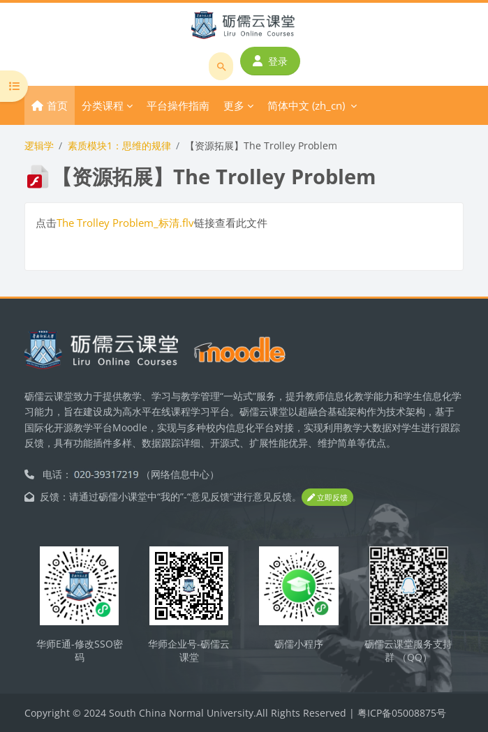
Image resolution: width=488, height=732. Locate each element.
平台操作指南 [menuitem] (178, 105)
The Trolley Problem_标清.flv (125, 223)
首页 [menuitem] (57, 105)
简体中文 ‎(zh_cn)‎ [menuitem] (306, 105)
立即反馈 (327, 497)
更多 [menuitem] (233, 105)
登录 (270, 61)
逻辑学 (39, 145)
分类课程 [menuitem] (103, 105)
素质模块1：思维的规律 (119, 145)
